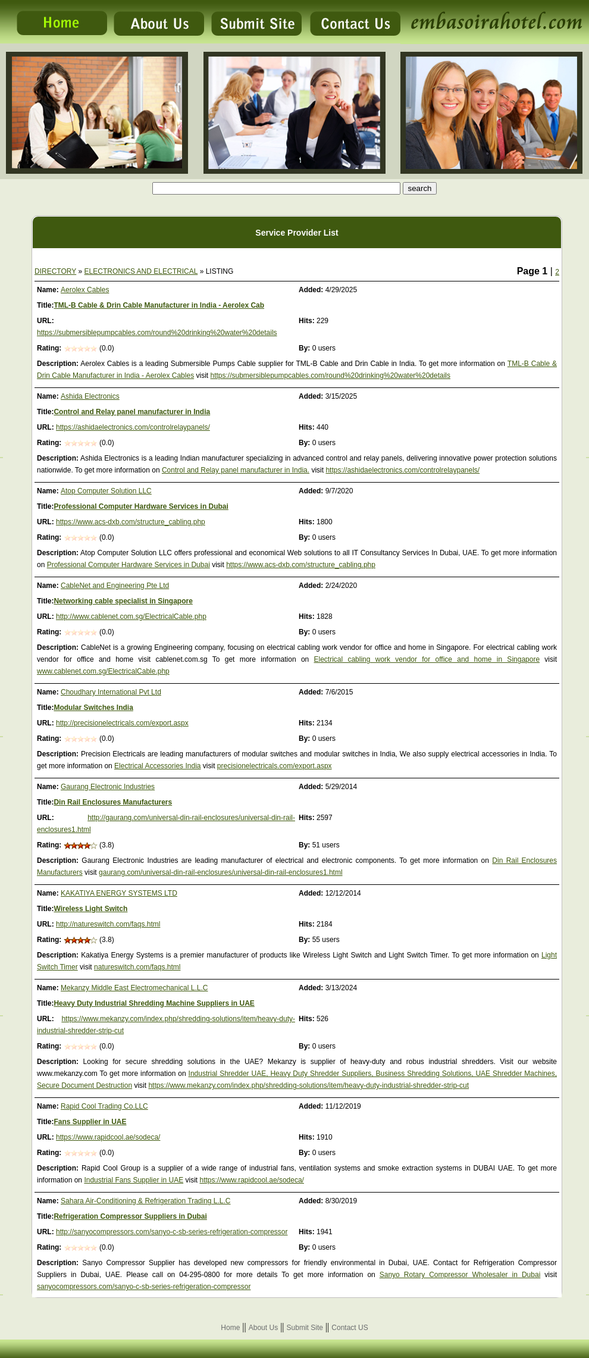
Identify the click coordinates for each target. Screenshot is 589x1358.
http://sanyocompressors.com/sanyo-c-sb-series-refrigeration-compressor (171, 1232)
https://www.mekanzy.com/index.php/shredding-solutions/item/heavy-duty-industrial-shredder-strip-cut (308, 1085)
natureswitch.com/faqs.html (137, 967)
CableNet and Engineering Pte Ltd (115, 585)
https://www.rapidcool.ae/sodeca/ (108, 1137)
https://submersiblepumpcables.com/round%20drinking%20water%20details (157, 332)
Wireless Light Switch (90, 909)
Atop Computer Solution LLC (106, 491)
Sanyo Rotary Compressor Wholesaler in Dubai (460, 1275)
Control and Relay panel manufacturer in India (132, 412)
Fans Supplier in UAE (90, 1122)
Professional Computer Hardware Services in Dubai (141, 506)
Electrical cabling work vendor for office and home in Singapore (427, 659)
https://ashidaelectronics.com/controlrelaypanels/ (133, 427)
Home (230, 1327)
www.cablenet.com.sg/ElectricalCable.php (103, 671)
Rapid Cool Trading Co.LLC (104, 1106)
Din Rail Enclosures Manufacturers (113, 802)
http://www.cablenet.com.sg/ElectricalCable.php (131, 616)
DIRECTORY (55, 271)
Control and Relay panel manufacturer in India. (235, 470)
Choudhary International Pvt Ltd (111, 692)
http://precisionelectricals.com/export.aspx (122, 723)
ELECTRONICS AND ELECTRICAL (141, 271)
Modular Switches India (93, 707)
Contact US (349, 1327)
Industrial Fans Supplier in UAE (133, 1180)
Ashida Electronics (90, 396)
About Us (263, 1327)
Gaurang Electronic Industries (108, 787)
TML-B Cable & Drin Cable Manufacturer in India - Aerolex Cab (159, 305)
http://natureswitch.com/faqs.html (108, 924)
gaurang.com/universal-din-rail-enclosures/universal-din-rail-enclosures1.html (221, 872)
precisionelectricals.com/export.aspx (274, 766)
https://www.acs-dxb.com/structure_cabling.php (130, 522)
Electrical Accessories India (157, 766)
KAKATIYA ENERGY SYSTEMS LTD (119, 893)
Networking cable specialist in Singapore (123, 601)
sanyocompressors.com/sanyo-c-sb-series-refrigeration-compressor (143, 1286)
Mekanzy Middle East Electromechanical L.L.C (134, 988)
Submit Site (305, 1327)
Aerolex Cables (85, 290)
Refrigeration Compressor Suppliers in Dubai (130, 1216)
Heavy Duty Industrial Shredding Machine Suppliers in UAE (154, 1003)
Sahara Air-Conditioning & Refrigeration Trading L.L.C (146, 1201)
